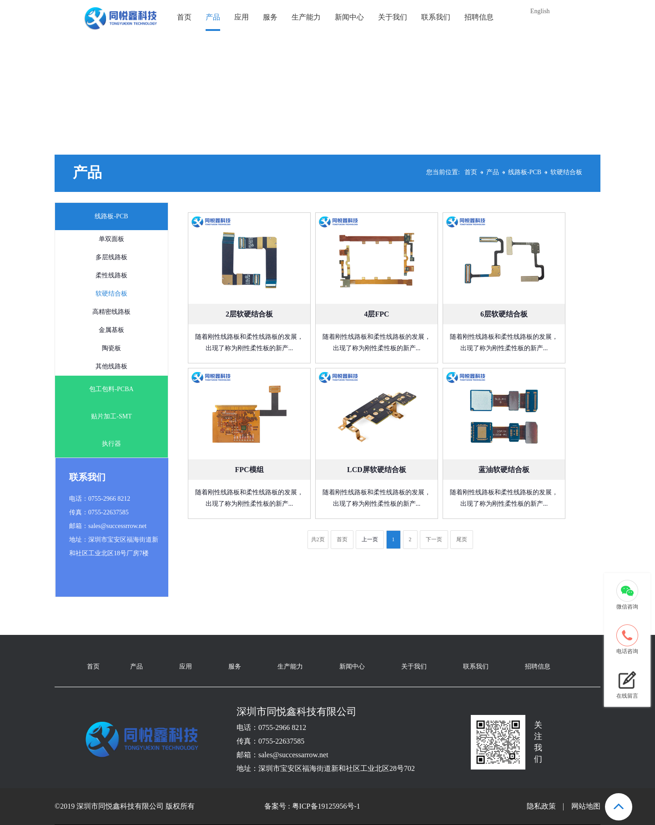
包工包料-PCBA (111, 389)
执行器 (111, 443)
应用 (241, 17)
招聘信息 (479, 17)
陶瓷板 (111, 348)
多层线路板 (111, 257)
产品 (213, 17)
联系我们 (435, 17)
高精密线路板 (111, 311)
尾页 (461, 539)
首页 (184, 17)
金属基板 (111, 330)
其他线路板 (111, 366)
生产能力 (306, 17)
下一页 (434, 539)
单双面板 (111, 239)
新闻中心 (349, 17)
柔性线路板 (111, 275)
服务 (270, 17)
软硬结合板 (566, 172)
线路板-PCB (524, 172)
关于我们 (392, 17)
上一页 (370, 539)
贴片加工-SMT (111, 416)
